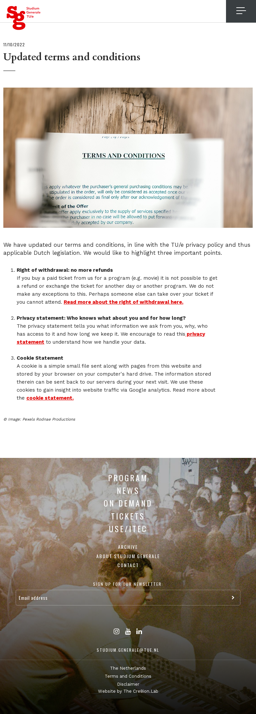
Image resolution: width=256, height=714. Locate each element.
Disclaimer (128, 684)
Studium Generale (24, 18)
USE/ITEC (128, 529)
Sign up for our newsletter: (128, 584)
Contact (128, 564)
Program (128, 478)
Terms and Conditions (128, 676)
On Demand (128, 503)
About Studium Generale (128, 555)
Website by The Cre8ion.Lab (128, 691)
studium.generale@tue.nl (128, 650)
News (128, 490)
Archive (128, 546)
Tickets (128, 516)
